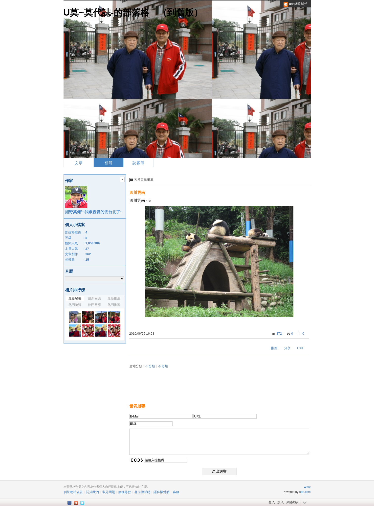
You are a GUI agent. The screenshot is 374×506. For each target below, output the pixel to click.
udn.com (304, 492)
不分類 (150, 366)
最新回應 (94, 298)
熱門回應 (94, 305)
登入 (271, 502)
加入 (280, 502)
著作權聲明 (142, 492)
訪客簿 (138, 163)
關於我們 (92, 492)
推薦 (274, 348)
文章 (79, 163)
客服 (176, 492)
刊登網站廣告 (73, 492)
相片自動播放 (144, 179)
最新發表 (74, 298)
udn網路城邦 (298, 4)
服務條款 (124, 492)
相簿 (108, 163)
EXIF (300, 348)
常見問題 (108, 492)
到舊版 (180, 12)
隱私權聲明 (162, 492)
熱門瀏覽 (74, 305)
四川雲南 (137, 192)
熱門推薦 (114, 305)
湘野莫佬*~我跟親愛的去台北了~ (94, 212)
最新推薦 (114, 298)
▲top (307, 486)
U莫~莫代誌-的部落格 (106, 12)
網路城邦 (292, 502)
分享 (287, 348)
